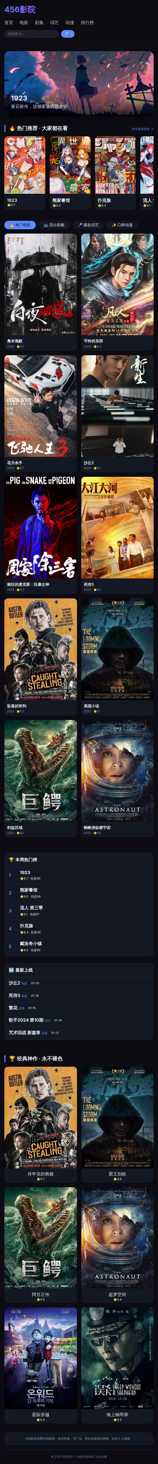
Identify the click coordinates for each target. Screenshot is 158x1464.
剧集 (39, 22)
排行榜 (87, 22)
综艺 (54, 22)
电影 (24, 22)
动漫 (69, 22)
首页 (8, 22)
